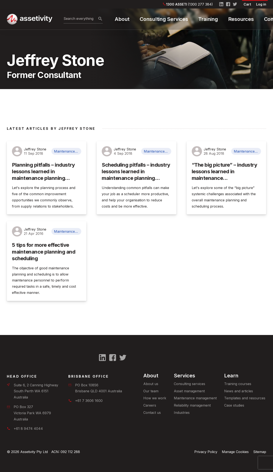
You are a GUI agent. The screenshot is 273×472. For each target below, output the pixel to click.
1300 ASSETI (189, 4)
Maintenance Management (67, 151)
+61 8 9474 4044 (28, 428)
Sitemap (259, 452)
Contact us (152, 412)
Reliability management (192, 405)
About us (150, 384)
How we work (154, 398)
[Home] (29, 19)
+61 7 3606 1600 (89, 400)
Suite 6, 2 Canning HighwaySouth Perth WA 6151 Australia (36, 391)
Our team (150, 391)
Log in (261, 4)
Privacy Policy (205, 452)
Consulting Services (164, 19)
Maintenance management (195, 398)
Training (208, 19)
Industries (182, 412)
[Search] (100, 18)
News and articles (238, 391)
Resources (241, 19)
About (122, 19)
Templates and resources (244, 398)
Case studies (234, 405)
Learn (231, 375)
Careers (149, 405)
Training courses (237, 384)
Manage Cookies (235, 452)
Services (184, 375)
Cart (247, 4)
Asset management (189, 391)
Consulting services (189, 384)
